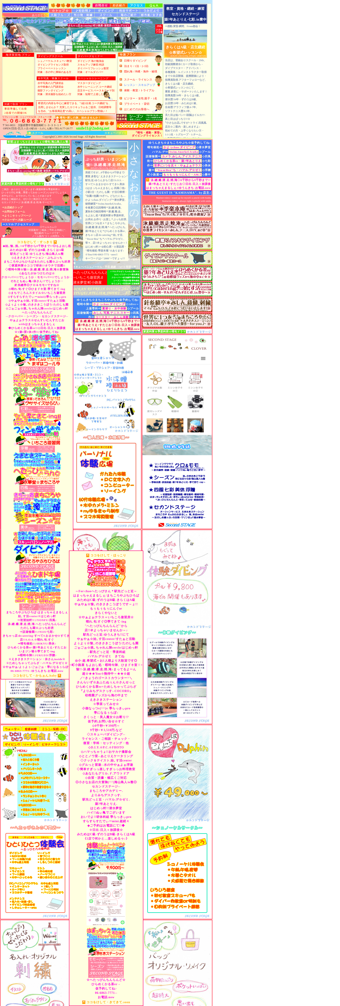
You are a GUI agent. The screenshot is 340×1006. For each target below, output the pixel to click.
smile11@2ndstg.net (92, 128)
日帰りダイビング (135, 60)
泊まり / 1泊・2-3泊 (136, 65)
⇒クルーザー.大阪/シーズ (17, 219)
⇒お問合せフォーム (13, 211)
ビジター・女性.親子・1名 (140, 98)
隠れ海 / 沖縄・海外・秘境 (140, 71)
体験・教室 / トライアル (139, 90)
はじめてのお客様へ (136, 109)
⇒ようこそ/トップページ (16, 215)
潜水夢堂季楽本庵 (121, 117)
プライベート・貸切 (136, 103)
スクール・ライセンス (138, 79)
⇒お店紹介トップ (12, 207)
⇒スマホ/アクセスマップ (18, 224)
